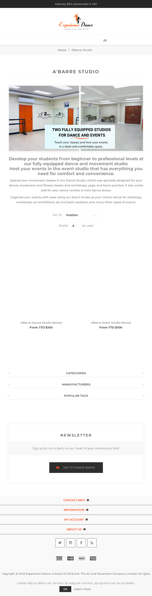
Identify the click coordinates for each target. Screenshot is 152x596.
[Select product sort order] (81, 215)
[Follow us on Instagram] (70, 543)
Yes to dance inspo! (79, 467)
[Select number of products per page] (75, 225)
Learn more (82, 589)
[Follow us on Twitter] (60, 543)
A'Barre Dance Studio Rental (41, 323)
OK (65, 589)
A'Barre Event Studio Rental (111, 323)
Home (62, 50)
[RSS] (92, 543)
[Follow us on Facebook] (81, 543)
